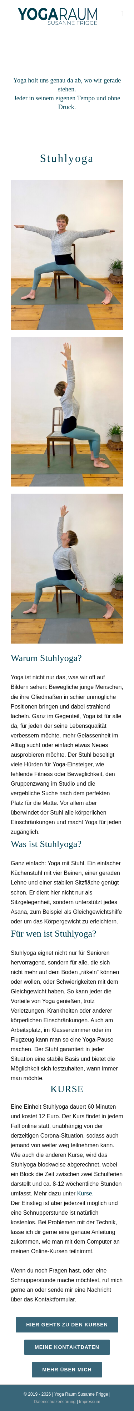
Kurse (84, 1193)
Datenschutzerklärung (55, 1401)
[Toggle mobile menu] (121, 13)
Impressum (89, 1401)
